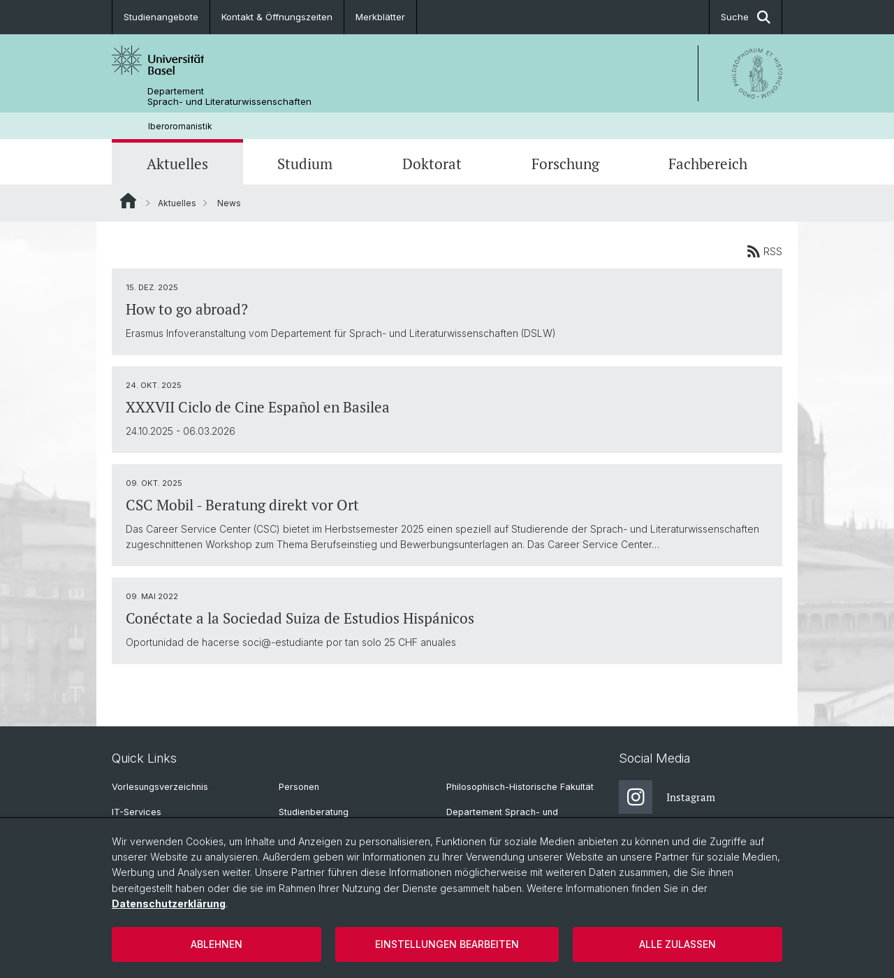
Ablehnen (216, 944)
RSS (764, 251)
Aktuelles (177, 163)
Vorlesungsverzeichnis (160, 787)
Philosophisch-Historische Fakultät (520, 787)
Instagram (667, 797)
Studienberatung (314, 812)
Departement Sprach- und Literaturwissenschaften (229, 96)
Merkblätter (380, 16)
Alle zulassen (677, 944)
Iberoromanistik (180, 126)
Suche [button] (745, 17)
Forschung (565, 163)
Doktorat (432, 163)
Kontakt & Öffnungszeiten (276, 16)
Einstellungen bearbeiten (447, 944)
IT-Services (136, 812)
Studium (304, 163)
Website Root (128, 200)
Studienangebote (161, 16)
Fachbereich (707, 163)
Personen (299, 787)
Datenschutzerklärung (169, 903)
